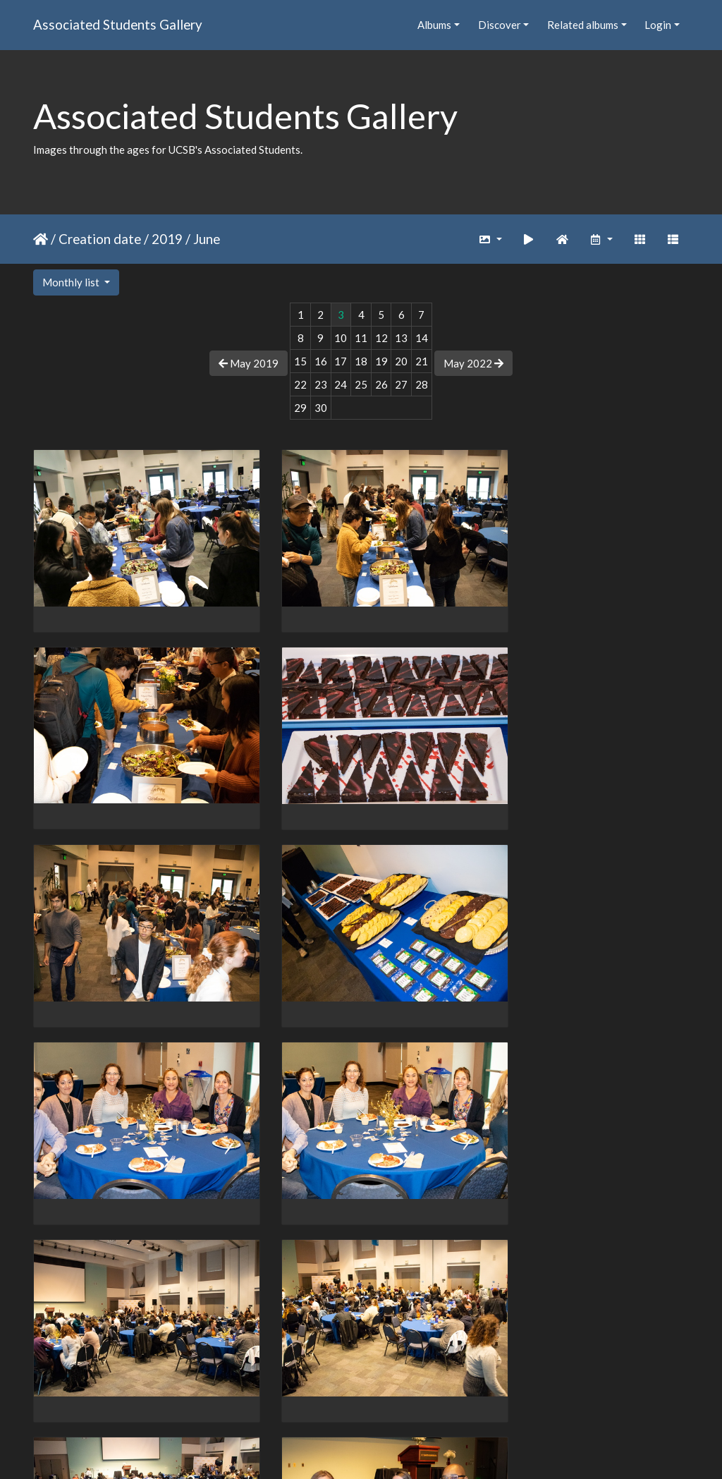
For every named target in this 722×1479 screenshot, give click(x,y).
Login (657, 24)
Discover (499, 24)
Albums (434, 24)
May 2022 (473, 363)
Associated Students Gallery (117, 24)
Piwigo (390, 1450)
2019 (167, 239)
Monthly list (72, 282)
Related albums (582, 24)
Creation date (100, 239)
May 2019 (249, 363)
